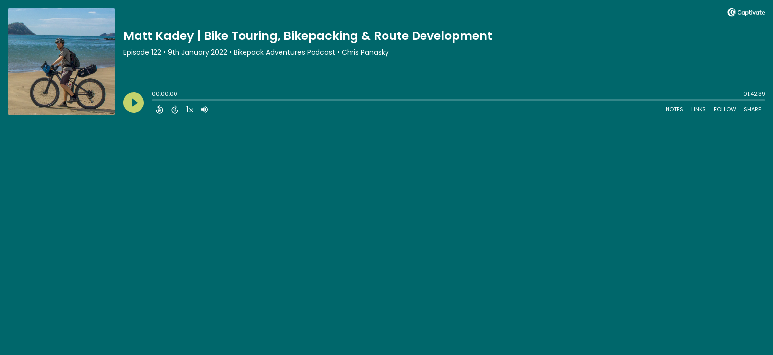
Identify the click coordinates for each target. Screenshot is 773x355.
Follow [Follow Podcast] (725, 109)
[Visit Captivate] (746, 14)
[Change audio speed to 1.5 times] (189, 109)
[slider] (154, 101)
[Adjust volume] (204, 109)
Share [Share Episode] (752, 109)
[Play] (133, 102)
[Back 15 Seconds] (159, 109)
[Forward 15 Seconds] (174, 109)
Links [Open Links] (698, 109)
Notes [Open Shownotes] (674, 109)
